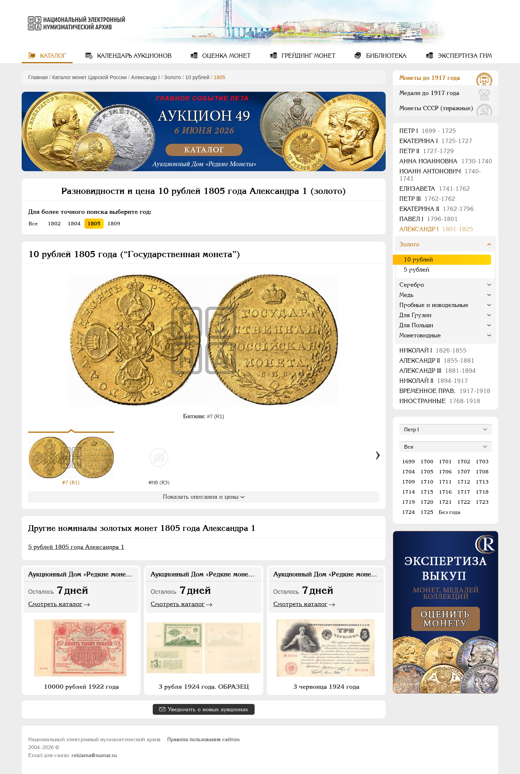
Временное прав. (444, 391)
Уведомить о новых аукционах (208, 709)
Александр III (437, 370)
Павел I (428, 219)
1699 (408, 461)
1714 (408, 492)
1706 (445, 472)
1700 (426, 461)
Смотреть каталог (55, 603)
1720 (426, 502)
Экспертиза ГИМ (464, 55)
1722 (463, 502)
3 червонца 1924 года (326, 686)
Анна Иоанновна (445, 161)
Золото (172, 77)
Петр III (427, 198)
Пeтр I (427, 130)
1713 (482, 482)
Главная (38, 77)
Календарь (133, 55)
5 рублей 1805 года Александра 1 (76, 547)
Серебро (411, 284)
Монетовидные (420, 335)
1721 (445, 502)
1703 (482, 461)
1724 (408, 512)
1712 (463, 482)
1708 (482, 472)
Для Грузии (415, 315)
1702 (463, 461)
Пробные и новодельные (433, 305)
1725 (426, 512)
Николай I (433, 350)
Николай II (433, 380)
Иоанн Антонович (440, 175)
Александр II (436, 360)
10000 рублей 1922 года (81, 686)
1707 (463, 472)
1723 (482, 502)
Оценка (225, 55)
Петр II (426, 151)
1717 (463, 492)
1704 (408, 472)
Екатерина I (435, 141)
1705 (426, 472)
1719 (408, 502)
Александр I (145, 77)
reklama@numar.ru (94, 755)
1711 (445, 482)
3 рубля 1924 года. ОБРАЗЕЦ (204, 686)
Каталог (52, 55)
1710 (426, 482)
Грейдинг (307, 55)
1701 (445, 461)
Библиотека (385, 55)
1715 (426, 492)
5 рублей (416, 269)
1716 (445, 492)
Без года (449, 512)
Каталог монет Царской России (89, 77)
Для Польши (416, 325)
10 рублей (197, 77)
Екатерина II (436, 209)
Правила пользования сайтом (203, 739)
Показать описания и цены (203, 496)
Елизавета (434, 188)
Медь (406, 294)
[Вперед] (378, 455)
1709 (408, 482)
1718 (482, 492)
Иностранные (439, 401)
